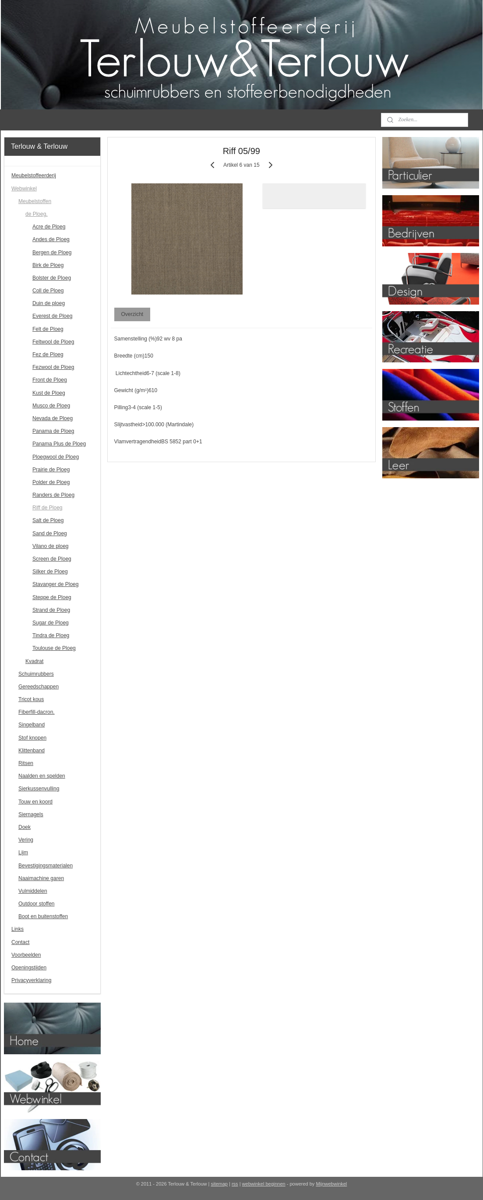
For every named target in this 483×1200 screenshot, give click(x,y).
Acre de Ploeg (48, 227)
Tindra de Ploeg (50, 635)
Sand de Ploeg (49, 533)
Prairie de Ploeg (51, 470)
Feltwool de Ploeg (53, 342)
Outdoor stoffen (36, 904)
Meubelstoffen (34, 201)
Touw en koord (35, 802)
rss (235, 1183)
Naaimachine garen (41, 878)
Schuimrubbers (36, 674)
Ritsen (25, 763)
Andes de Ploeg (51, 239)
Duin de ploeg (48, 303)
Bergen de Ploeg (51, 252)
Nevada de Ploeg (52, 418)
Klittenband (31, 750)
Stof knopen (32, 738)
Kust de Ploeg (48, 393)
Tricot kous (31, 699)
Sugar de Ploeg (50, 623)
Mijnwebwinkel (331, 1183)
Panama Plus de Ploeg (59, 444)
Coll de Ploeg (47, 291)
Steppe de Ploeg (51, 597)
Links (17, 929)
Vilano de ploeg (50, 546)
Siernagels (30, 814)
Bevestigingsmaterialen (45, 866)
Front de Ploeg (49, 380)
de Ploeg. (36, 214)
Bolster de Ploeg (51, 278)
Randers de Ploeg (53, 495)
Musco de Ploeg (51, 406)
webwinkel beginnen (264, 1183)
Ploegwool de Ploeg (55, 457)
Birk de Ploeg (47, 265)
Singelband (31, 725)
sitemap (219, 1183)
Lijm (23, 852)
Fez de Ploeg (47, 354)
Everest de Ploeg (52, 316)
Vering (25, 840)
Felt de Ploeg (47, 329)
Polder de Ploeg (51, 482)
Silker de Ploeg (50, 571)
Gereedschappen (38, 687)
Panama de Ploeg (53, 431)
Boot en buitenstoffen (43, 916)
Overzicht (132, 314)
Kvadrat (34, 661)
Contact (20, 942)
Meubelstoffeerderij (33, 175)
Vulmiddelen (32, 891)
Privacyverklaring (31, 980)
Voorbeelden (26, 955)
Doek (24, 827)
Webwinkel (24, 189)
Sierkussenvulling (38, 789)
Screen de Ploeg (51, 559)
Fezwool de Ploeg (53, 367)
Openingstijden (28, 968)
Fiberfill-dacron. (36, 712)
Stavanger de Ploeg (55, 584)
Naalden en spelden (41, 776)
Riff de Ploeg (47, 508)
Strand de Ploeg (51, 610)
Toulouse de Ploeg (54, 648)
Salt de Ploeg (47, 520)
